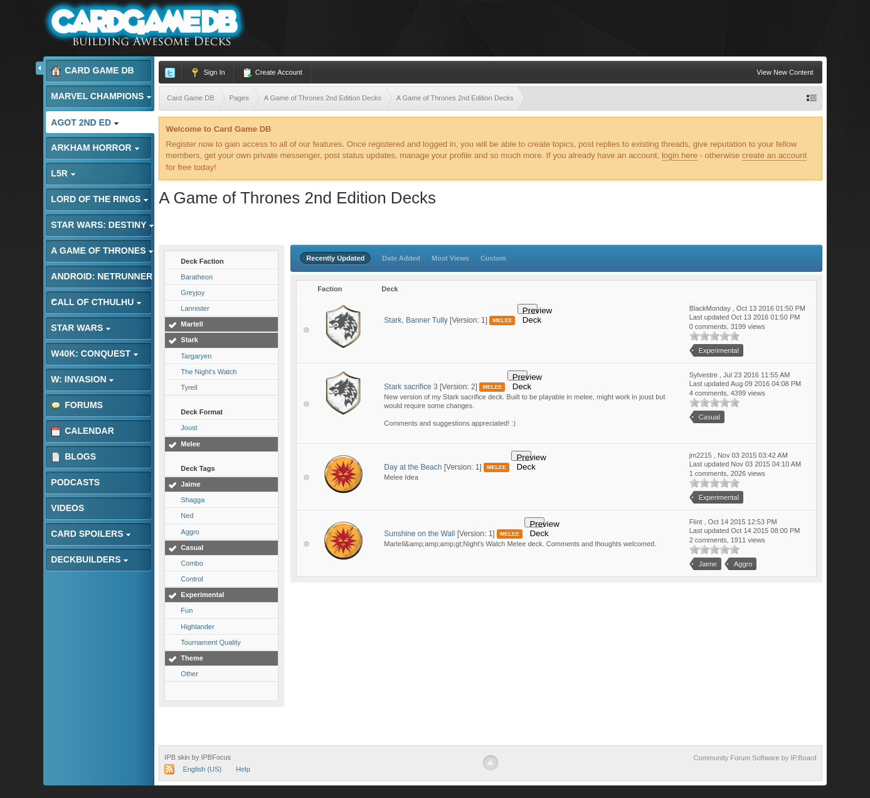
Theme (192, 658)
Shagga (192, 500)
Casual (192, 547)
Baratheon (197, 277)
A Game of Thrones (102, 250)
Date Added (401, 258)
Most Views (450, 258)
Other (189, 673)
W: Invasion (82, 379)
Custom (493, 258)
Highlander (197, 626)
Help (243, 769)
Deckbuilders (90, 559)
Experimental (202, 594)
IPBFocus (216, 757)
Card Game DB (92, 70)
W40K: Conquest (95, 353)
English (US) (202, 769)
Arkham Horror (95, 148)
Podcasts (75, 482)
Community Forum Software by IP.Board (755, 758)
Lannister (195, 308)
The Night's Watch (208, 371)
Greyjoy (192, 292)
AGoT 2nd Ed (85, 122)
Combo (192, 563)
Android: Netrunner (101, 279)
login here (680, 155)
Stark (189, 339)
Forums (77, 405)
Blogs (73, 456)
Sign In (207, 73)
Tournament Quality (210, 642)
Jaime (190, 484)
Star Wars (81, 328)
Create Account (272, 73)
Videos (67, 508)
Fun (187, 610)
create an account (774, 155)
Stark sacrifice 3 (410, 386)
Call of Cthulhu (96, 302)
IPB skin (176, 757)
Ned (187, 515)
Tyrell (189, 387)
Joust (189, 427)
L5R (63, 173)
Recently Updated (335, 258)
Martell (192, 324)
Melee (190, 444)
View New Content (784, 72)
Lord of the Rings (100, 199)
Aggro (190, 532)
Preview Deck (530, 310)
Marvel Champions (101, 96)
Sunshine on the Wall (419, 533)
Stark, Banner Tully (415, 320)
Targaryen (196, 356)
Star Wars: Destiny (102, 225)
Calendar (82, 431)
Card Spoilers (91, 534)
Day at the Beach (413, 467)
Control (192, 579)
